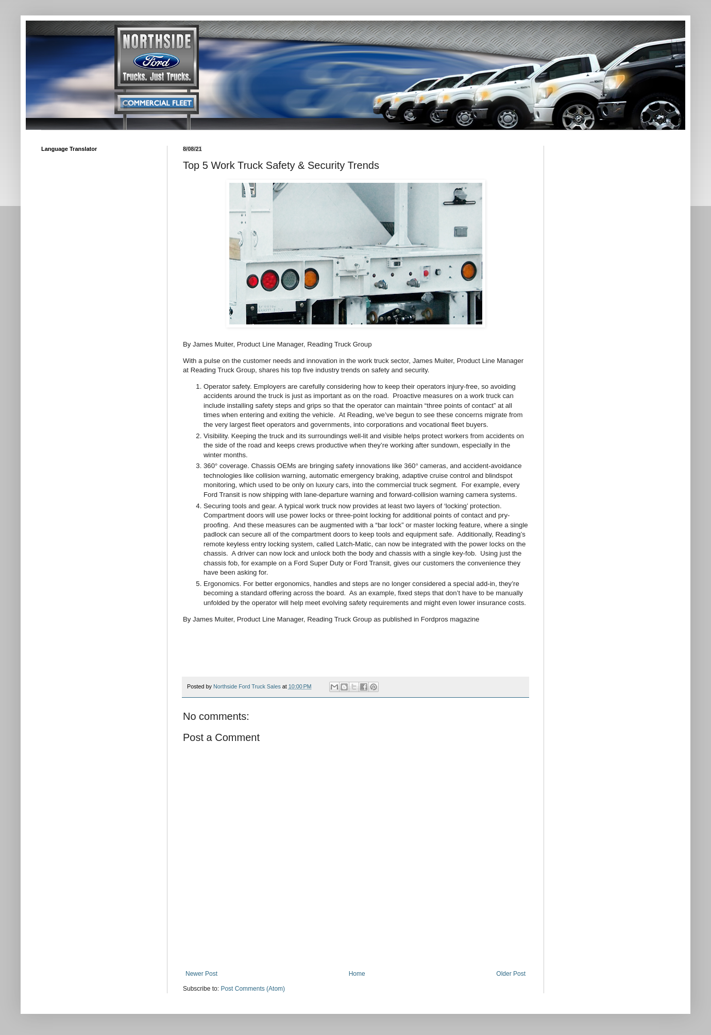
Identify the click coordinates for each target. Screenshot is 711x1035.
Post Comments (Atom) (253, 988)
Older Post (511, 973)
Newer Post (201, 973)
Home (357, 973)
